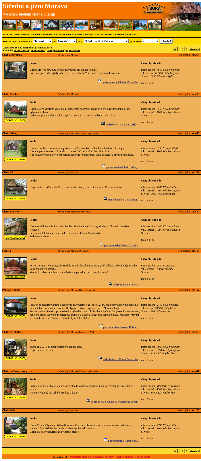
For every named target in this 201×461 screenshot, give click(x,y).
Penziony (119, 34)
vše (174, 49)
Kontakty (132, 34)
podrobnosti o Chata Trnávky (118, 245)
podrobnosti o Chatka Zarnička (117, 82)
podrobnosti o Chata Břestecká (118, 359)
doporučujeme (73, 50)
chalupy (109, 456)
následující (194, 49)
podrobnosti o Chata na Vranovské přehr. (112, 401)
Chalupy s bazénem (41, 34)
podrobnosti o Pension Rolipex (118, 327)
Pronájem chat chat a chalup (86, 456)
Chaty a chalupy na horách (68, 34)
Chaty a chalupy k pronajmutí (132, 456)
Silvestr (89, 34)
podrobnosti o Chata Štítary (119, 167)
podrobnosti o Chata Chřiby (119, 124)
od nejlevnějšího (21, 50)
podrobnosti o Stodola (123, 284)
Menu (6, 34)
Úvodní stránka (21, 34)
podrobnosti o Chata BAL (120, 199)
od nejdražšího (38, 50)
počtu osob (59, 50)
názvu (50, 50)
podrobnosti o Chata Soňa (120, 440)
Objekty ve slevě (103, 34)
